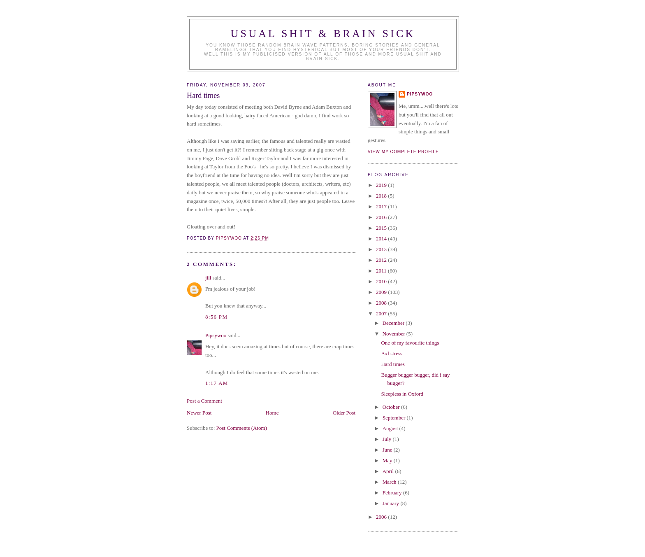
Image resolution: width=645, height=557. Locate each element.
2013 (382, 249)
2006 (382, 517)
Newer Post (199, 413)
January (392, 503)
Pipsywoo (215, 335)
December (394, 323)
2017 (382, 206)
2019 (382, 185)
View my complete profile (403, 151)
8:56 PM (216, 317)
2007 (382, 313)
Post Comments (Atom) (241, 428)
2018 (382, 196)
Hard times (392, 364)
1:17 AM (216, 383)
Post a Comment (204, 401)
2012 (382, 260)
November (394, 334)
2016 (382, 217)
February (393, 492)
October (392, 407)
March (390, 482)
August (391, 428)
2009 (382, 292)
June (388, 450)
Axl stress (391, 353)
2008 (382, 303)
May (388, 460)
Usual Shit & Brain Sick (323, 34)
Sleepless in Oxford (402, 394)
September (395, 418)
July (388, 439)
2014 (382, 238)
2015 (382, 228)
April (389, 471)
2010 (382, 281)
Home (272, 413)
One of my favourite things (410, 343)
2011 (382, 271)
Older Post (344, 413)
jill (208, 278)
